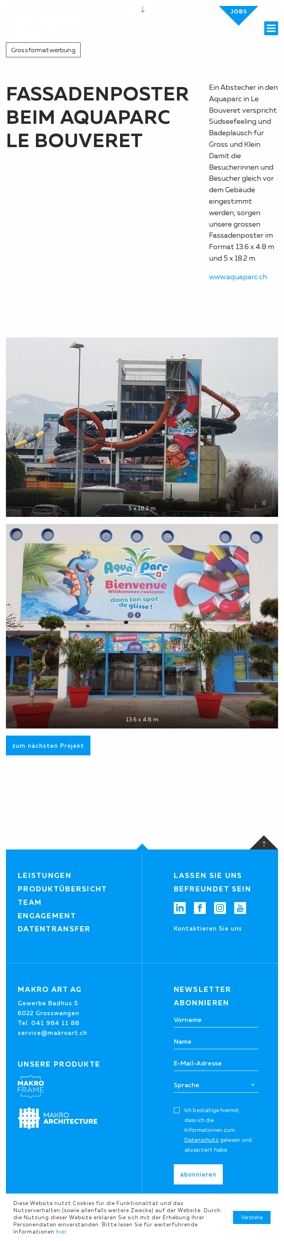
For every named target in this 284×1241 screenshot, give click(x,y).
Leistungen (44, 875)
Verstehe (252, 1217)
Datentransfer (54, 929)
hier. (62, 1231)
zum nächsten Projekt (48, 745)
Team (30, 902)
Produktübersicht (62, 889)
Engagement (47, 916)
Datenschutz (201, 1139)
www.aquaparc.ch (238, 276)
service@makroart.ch (52, 1033)
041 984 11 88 (55, 1023)
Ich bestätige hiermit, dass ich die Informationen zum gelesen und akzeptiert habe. (218, 1130)
